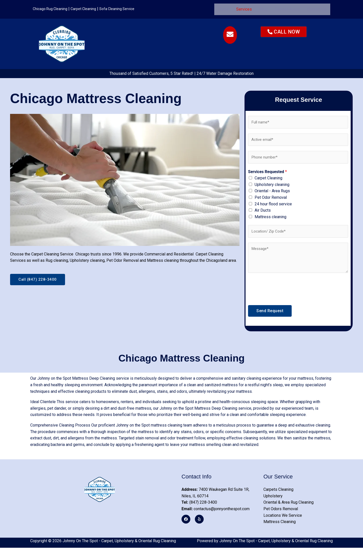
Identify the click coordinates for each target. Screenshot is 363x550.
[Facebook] (186, 521)
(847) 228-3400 (199, 504)
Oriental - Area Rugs (272, 192)
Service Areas (287, 9)
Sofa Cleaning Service (124, 8)
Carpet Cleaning (88, 8)
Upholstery (273, 498)
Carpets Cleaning (278, 491)
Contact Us (316, 9)
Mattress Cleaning (279, 524)
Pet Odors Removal (280, 511)
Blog (263, 9)
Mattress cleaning (270, 218)
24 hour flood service (273, 205)
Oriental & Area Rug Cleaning (288, 504)
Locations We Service (282, 517)
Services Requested (267, 173)
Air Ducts (263, 212)
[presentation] (286, 290)
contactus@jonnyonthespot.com (216, 511)
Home (223, 9)
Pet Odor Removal (271, 199)
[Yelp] (198, 521)
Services (244, 9)
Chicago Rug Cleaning (52, 8)
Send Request (269, 313)
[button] (244, 9)
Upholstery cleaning (272, 186)
